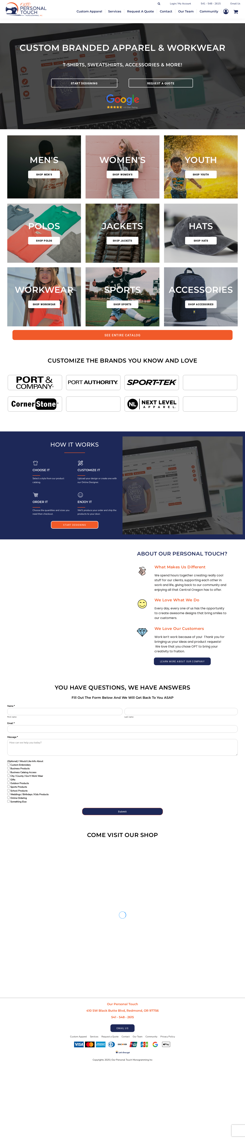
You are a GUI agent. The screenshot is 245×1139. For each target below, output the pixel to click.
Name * (11, 706)
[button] (35, 382)
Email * (11, 723)
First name (11, 717)
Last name (128, 717)
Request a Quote (109, 1036)
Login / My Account (180, 3)
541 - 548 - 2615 (211, 3)
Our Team (137, 1036)
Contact (126, 1036)
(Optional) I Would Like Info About (25, 761)
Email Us (235, 3)
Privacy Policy (167, 1036)
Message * (12, 737)
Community (151, 1036)
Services (94, 1036)
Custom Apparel (78, 1036)
